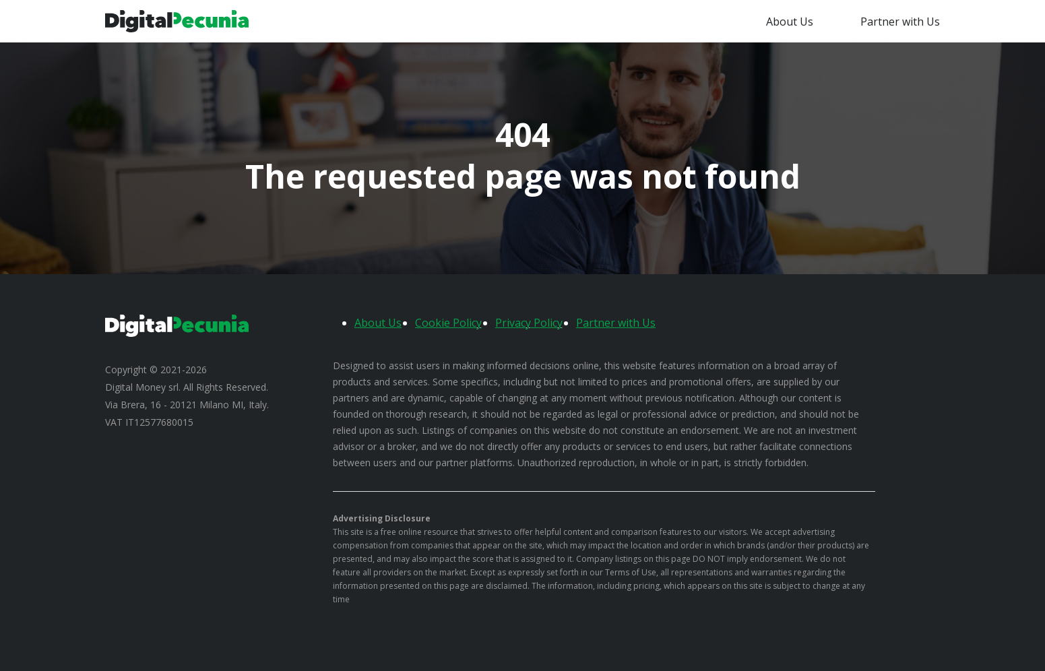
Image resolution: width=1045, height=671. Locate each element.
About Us (789, 21)
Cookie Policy (448, 322)
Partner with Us (900, 21)
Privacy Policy (529, 322)
